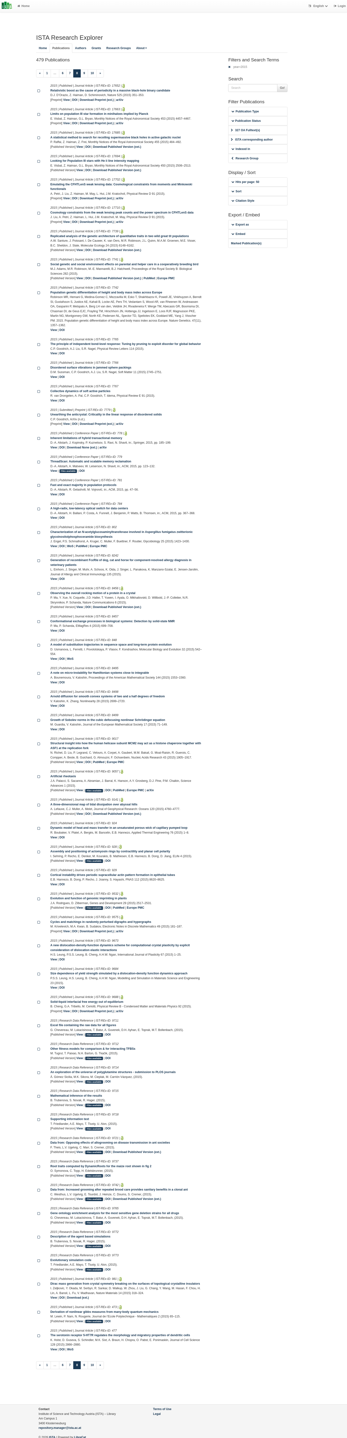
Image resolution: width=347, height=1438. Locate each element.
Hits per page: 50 (245, 182)
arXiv (119, 100)
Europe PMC (166, 278)
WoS (70, 546)
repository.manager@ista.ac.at (60, 1428)
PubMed (149, 278)
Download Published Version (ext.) (117, 147)
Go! (282, 88)
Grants (96, 48)
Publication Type (245, 111)
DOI (74, 100)
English (318, 6)
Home (23, 6)
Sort (236, 191)
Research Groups (118, 48)
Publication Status (246, 121)
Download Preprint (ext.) (97, 100)
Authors (80, 48)
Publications (61, 48)
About (141, 48)
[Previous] (40, 73)
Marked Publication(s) (246, 243)
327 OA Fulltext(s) (245, 130)
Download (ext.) (78, 1297)
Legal (157, 1414)
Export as (240, 224)
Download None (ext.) (82, 447)
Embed (238, 234)
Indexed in (240, 149)
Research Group (244, 158)
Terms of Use (162, 1409)
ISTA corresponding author (252, 139)
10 (92, 73)
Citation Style (242, 200)
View (66, 100)
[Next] (100, 73)
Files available (68, 471)
